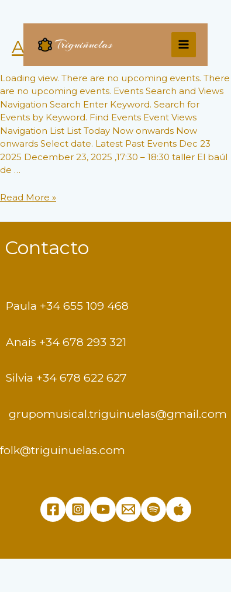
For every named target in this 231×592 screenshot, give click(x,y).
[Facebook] (52, 509)
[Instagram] (78, 509)
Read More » (28, 197)
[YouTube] (103, 509)
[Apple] (178, 509)
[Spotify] (153, 509)
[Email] (128, 509)
